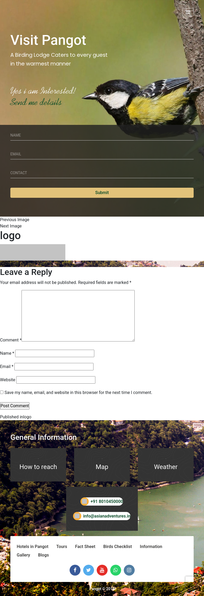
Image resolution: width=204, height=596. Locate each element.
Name (7, 353)
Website (7, 379)
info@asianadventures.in (102, 516)
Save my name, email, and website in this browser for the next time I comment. (78, 392)
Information (151, 546)
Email (6, 366)
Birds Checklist (117, 546)
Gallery (23, 555)
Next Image (11, 226)
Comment (11, 340)
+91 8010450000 (102, 501)
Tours (61, 546)
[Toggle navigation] (188, 12)
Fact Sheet (85, 546)
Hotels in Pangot (32, 546)
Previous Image (14, 219)
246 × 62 (46, 263)
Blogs (43, 555)
